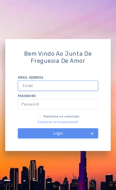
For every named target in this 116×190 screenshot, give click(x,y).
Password (27, 96)
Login (73, 133)
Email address (31, 77)
